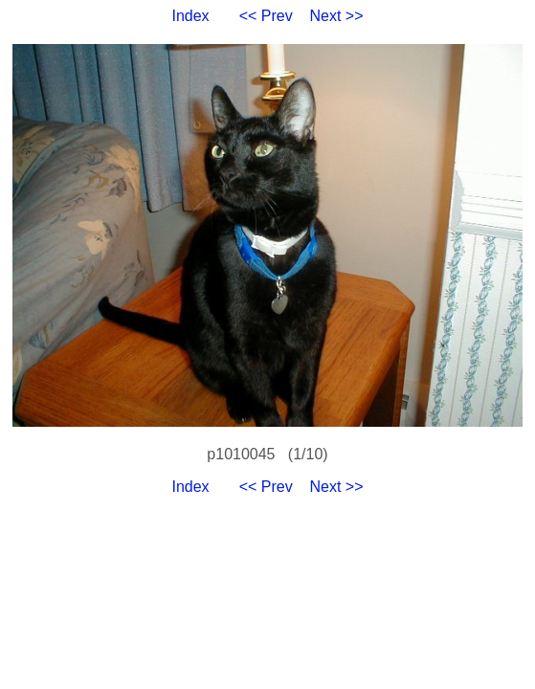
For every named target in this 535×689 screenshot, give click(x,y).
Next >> (337, 16)
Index (190, 16)
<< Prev (266, 16)
